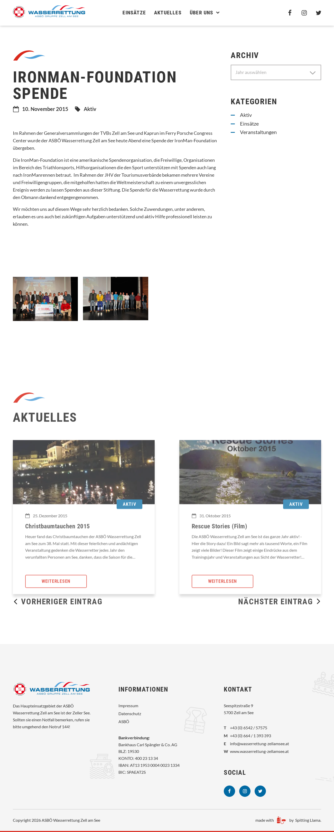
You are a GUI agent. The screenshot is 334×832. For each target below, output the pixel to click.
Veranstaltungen (258, 132)
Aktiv (90, 109)
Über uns (201, 13)
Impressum (128, 705)
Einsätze (130, 13)
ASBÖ (123, 721)
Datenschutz (129, 713)
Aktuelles (164, 13)
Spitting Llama (307, 820)
